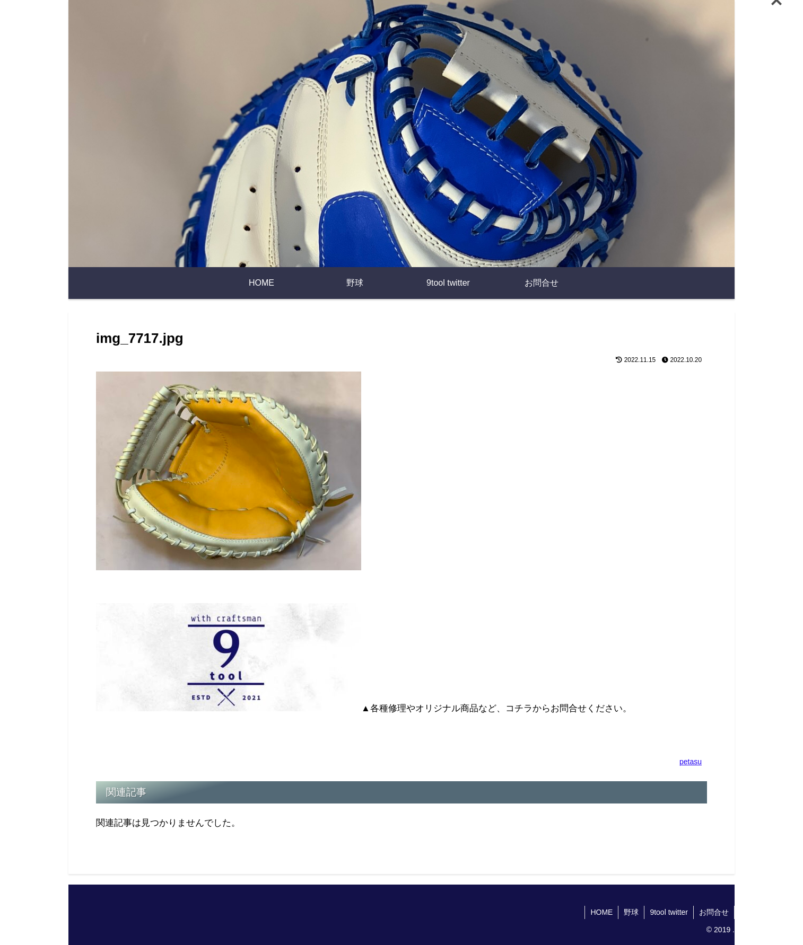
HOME (601, 912)
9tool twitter (669, 912)
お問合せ (714, 912)
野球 (631, 912)
